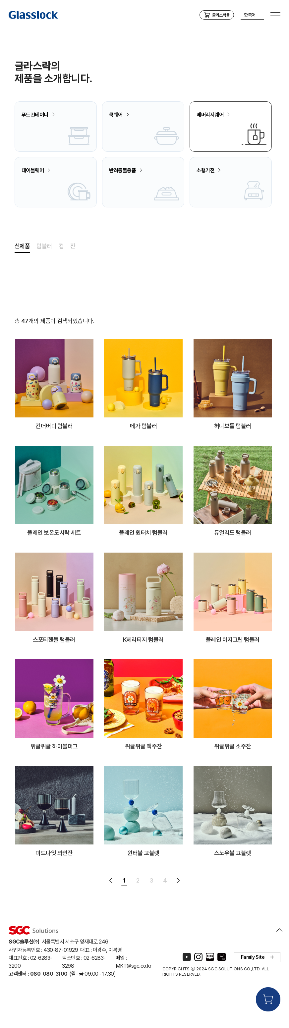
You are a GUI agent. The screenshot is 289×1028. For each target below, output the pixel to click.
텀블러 (44, 279)
